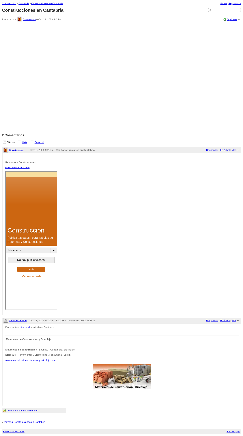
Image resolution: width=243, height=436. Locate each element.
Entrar (223, 3)
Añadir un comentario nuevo (22, 410)
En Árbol (39, 142)
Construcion (29, 19)
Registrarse (235, 3)
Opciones (232, 19)
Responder (212, 150)
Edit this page (233, 431)
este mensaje (25, 327)
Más (234, 150)
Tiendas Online (18, 320)
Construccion (9, 3)
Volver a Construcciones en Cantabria (24, 422)
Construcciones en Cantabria (47, 3)
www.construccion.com (17, 167)
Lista (24, 142)
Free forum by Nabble (14, 431)
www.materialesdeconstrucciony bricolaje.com (30, 360)
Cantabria (23, 3)
